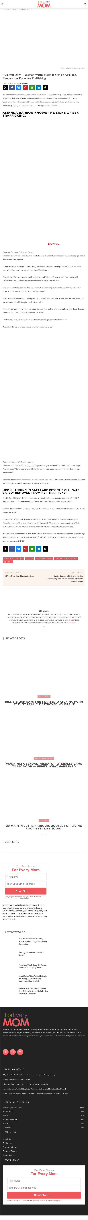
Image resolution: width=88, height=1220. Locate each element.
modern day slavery (69, 537)
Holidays (44, 820)
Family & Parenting (17, 9)
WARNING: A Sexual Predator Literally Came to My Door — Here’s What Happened (44, 765)
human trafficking (38, 95)
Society (7, 562)
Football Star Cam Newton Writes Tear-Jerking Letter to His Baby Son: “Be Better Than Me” (33, 991)
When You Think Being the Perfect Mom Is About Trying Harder (25, 1084)
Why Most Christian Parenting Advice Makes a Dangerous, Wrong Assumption (33, 941)
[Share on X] (5, 87)
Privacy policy (24, 898)
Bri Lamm (24, 83)
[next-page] (45, 834)
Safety (29, 9)
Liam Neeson (50, 534)
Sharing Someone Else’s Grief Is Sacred (16, 1079)
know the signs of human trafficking (28, 102)
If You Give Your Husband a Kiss (19, 576)
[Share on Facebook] (12, 87)
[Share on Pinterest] (25, 87)
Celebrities (44, 696)
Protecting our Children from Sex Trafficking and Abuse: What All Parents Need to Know (65, 579)
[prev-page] (41, 834)
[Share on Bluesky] (18, 87)
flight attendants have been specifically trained (36, 480)
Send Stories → (26, 891)
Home (5, 9)
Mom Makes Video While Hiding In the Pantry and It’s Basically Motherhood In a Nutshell (33, 978)
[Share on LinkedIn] (38, 87)
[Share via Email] (32, 87)
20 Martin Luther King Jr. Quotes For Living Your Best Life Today (44, 827)
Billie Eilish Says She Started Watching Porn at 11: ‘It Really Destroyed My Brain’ (44, 703)
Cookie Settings (9, 1155)
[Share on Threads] (45, 87)
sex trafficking (20, 95)
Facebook (71, 623)
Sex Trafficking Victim (65, 559)
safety (29, 559)
